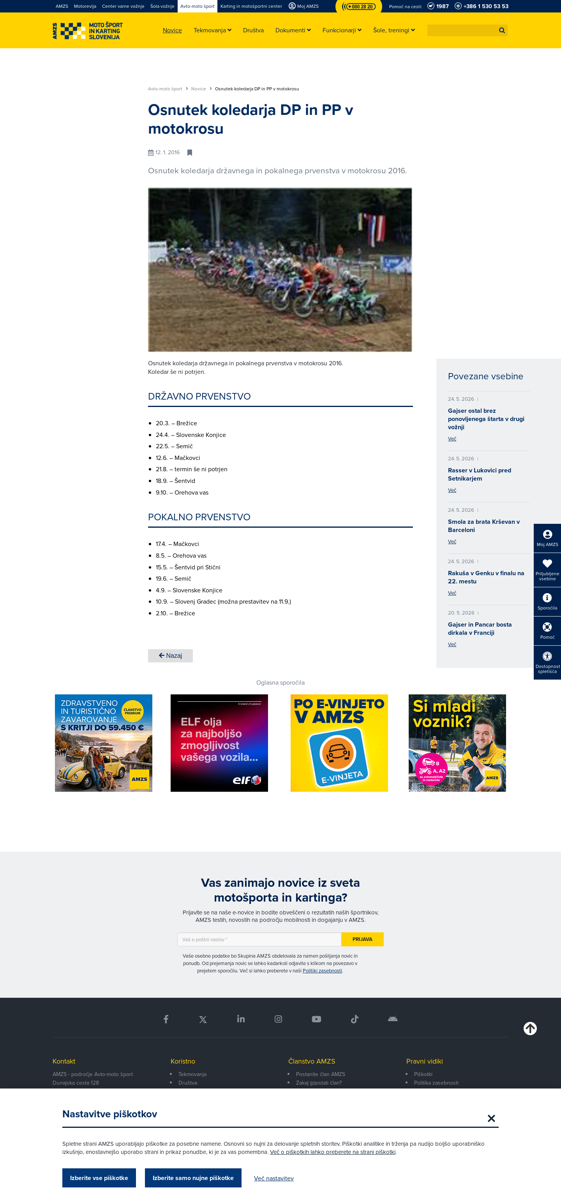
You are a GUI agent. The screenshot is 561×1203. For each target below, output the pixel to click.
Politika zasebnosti (436, 1083)
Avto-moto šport (168, 89)
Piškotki (423, 1074)
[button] (502, 30)
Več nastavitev (274, 1178)
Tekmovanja (192, 1074)
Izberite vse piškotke (99, 1177)
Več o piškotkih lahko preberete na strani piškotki (332, 1152)
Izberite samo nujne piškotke (193, 1177)
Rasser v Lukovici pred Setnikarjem (479, 474)
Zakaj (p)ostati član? (319, 1083)
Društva (187, 1083)
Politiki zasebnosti (322, 970)
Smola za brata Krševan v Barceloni (484, 525)
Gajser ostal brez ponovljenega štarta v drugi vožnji (486, 419)
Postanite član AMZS (320, 1074)
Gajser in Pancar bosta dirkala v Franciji (480, 628)
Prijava (362, 939)
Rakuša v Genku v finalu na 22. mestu (486, 577)
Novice (201, 89)
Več (452, 438)
